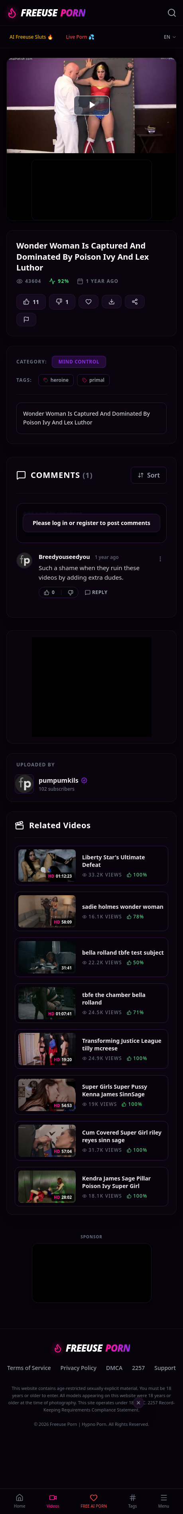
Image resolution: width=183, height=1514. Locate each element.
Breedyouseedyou (64, 557)
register (87, 523)
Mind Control (79, 361)
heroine (56, 380)
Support (165, 1368)
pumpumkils (63, 780)
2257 (138, 1368)
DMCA (114, 1368)
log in (60, 523)
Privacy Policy (78, 1368)
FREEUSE (45, 12)
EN (170, 37)
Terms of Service (29, 1368)
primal (93, 380)
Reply (96, 592)
